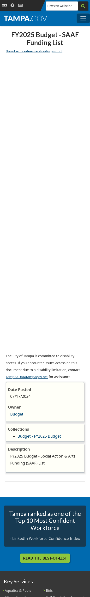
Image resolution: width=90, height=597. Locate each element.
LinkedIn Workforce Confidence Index (46, 538)
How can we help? (60, 6)
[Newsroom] (20, 5)
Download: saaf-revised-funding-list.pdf (34, 51)
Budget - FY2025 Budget (39, 436)
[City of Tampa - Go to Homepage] (25, 18)
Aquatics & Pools (18, 590)
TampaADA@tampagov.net (27, 376)
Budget (17, 414)
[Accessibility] (12, 5)
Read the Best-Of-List (45, 558)
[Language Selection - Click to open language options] (4, 5)
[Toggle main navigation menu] (83, 18)
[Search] (83, 6)
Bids (49, 590)
